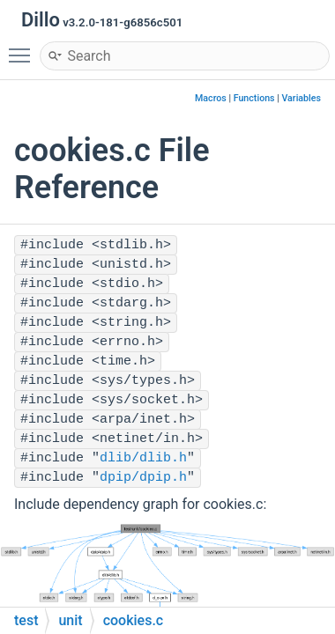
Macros (211, 98)
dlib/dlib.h (143, 458)
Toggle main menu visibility (24, 47)
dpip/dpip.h (143, 477)
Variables (301, 98)
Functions (254, 98)
